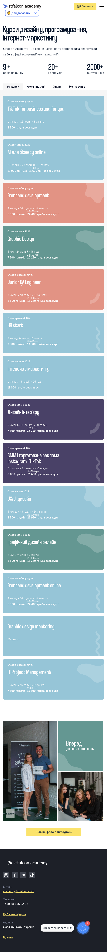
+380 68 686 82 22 (15, 904)
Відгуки (8, 937)
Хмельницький (36, 86)
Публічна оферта (14, 914)
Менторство (77, 86)
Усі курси (13, 86)
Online (57, 86)
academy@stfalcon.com (18, 891)
